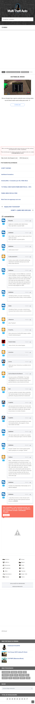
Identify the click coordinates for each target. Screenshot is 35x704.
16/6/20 (26, 361)
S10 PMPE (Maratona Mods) (16, 658)
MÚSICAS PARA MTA (17, 586)
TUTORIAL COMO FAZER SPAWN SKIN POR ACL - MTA (16, 187)
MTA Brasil (4, 631)
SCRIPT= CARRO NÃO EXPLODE (21, 210)
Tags (10, 678)
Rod (9, 389)
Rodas (21, 568)
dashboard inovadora (7, 174)
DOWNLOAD (17, 104)
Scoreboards (6, 672)
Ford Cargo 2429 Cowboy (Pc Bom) (17, 652)
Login (28, 678)
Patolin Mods (11, 341)
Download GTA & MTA (14, 645)
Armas (21, 559)
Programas (6, 568)
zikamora (11, 319)
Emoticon (6, 515)
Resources (6, 565)
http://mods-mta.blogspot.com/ (13, 72)
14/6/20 (26, 246)
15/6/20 (26, 341)
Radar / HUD (23, 574)
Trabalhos (5, 675)
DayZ (27, 675)
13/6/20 (26, 220)
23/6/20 (26, 457)
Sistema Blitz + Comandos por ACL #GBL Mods (14, 180)
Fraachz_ (11, 329)
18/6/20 (26, 402)
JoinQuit (22, 675)
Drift (11, 675)
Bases (20, 672)
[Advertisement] (17, 49)
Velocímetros (6, 574)
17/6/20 (26, 373)
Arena (10, 361)
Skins (5, 571)
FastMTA (10, 402)
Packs (21, 565)
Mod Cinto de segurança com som (11, 199)
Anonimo (10, 352)
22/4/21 (26, 482)
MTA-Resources (25, 72)
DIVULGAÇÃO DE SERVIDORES (17, 583)
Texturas (5, 577)
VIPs (25, 672)
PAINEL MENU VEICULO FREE (9, 193)
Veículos (5, 559)
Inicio (3, 72)
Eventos (22, 678)
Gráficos (5, 562)
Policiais (16, 678)
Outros (22, 577)
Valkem (10, 457)
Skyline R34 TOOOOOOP (12, 207)
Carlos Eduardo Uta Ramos (15, 373)
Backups (5, 678)
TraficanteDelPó (12, 256)
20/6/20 (26, 431)
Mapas (22, 562)
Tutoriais (22, 571)
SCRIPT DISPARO (6, 168)
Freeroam (14, 672)
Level (16, 675)
